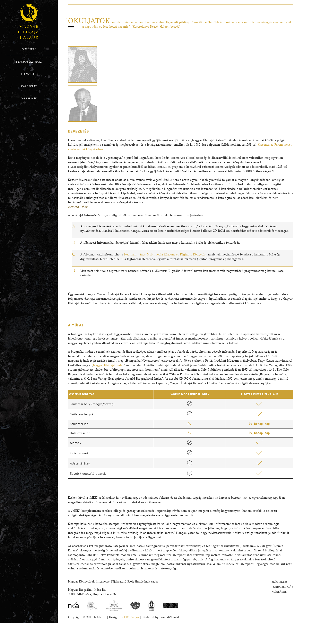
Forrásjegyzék (282, 587)
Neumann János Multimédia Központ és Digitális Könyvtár (165, 254)
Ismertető (28, 49)
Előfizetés (279, 582)
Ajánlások (279, 592)
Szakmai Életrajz (29, 61)
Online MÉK (29, 98)
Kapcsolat (29, 86)
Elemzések (29, 73)
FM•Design (131, 617)
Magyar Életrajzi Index (108, 365)
